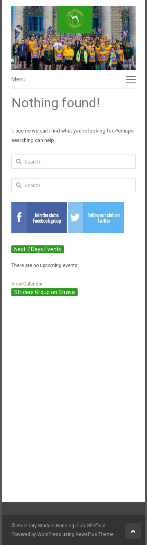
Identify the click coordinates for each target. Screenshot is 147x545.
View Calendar (27, 284)
